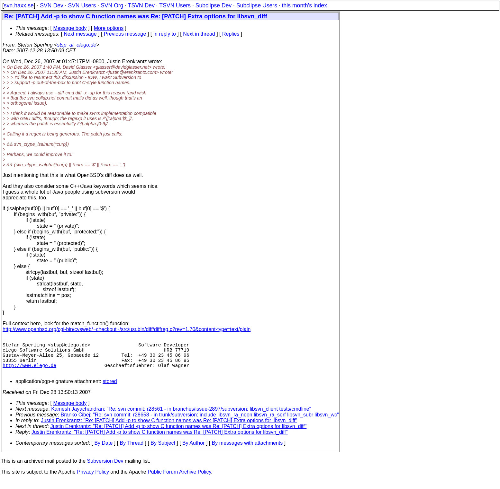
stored (110, 390)
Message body (69, 28)
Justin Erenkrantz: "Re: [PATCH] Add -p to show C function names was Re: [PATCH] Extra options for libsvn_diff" (169, 429)
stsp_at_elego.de (76, 45)
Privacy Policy (93, 481)
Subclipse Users (256, 5)
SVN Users (82, 5)
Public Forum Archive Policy (179, 481)
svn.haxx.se (19, 5)
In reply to (164, 34)
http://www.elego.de (29, 373)
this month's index (304, 5)
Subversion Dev (105, 470)
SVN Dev (51, 5)
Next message (80, 34)
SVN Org (112, 5)
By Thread (132, 452)
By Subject (162, 452)
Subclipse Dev (213, 5)
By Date (103, 452)
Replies (230, 34)
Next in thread (199, 34)
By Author (193, 452)
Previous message (125, 34)
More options (109, 28)
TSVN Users (175, 5)
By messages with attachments (247, 452)
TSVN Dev (141, 5)
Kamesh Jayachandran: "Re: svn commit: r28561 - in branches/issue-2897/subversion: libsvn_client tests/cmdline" (181, 418)
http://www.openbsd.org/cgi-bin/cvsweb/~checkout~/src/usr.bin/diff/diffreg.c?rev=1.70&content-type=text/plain (126, 329)
